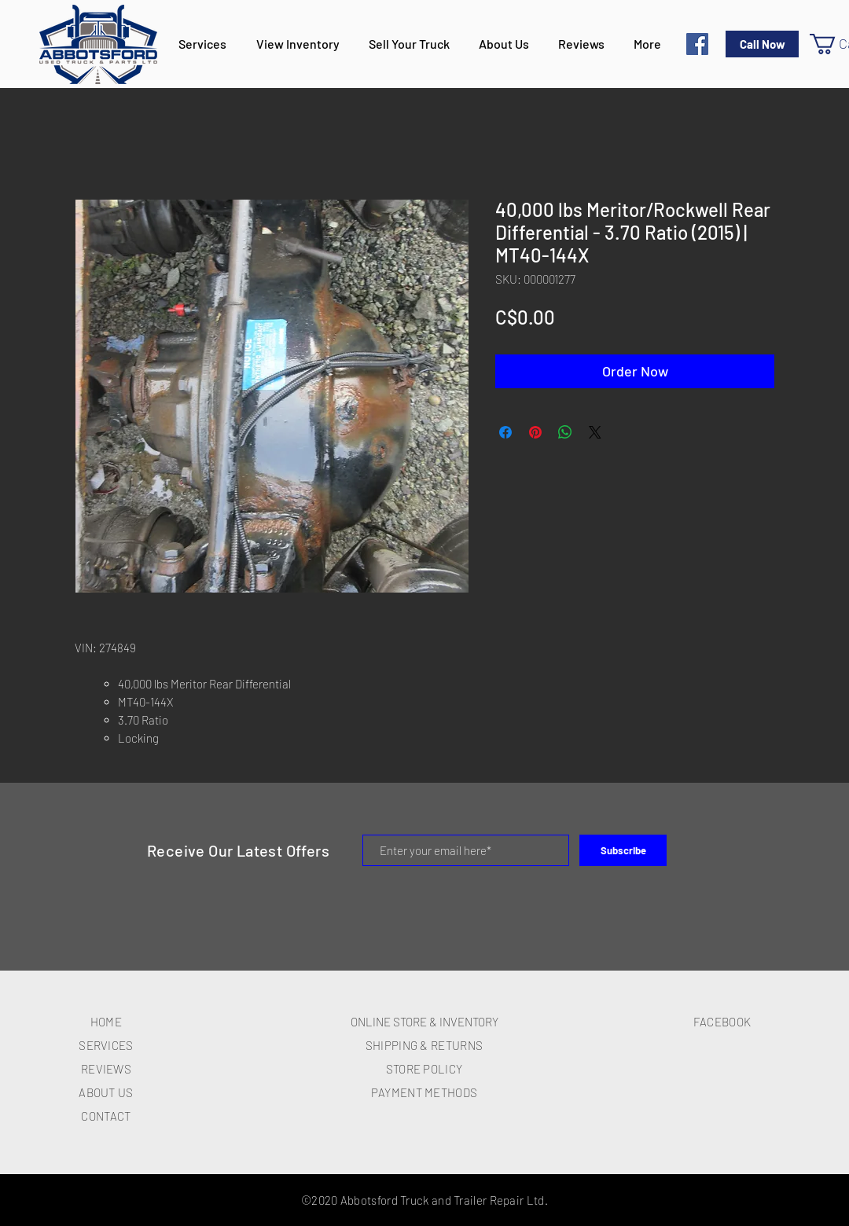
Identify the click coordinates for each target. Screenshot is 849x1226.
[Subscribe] (623, 850)
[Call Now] (762, 44)
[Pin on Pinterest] (535, 432)
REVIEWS (106, 1069)
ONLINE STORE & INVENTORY (424, 1022)
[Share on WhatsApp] (565, 432)
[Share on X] (595, 432)
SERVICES (106, 1045)
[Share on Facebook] (505, 432)
